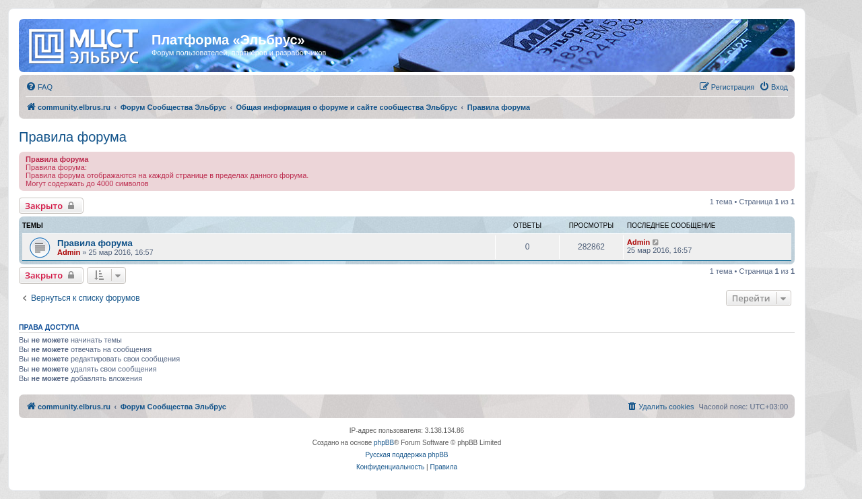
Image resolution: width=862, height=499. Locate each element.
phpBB (384, 442)
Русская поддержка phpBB (406, 455)
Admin (68, 252)
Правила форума (73, 136)
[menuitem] (39, 87)
